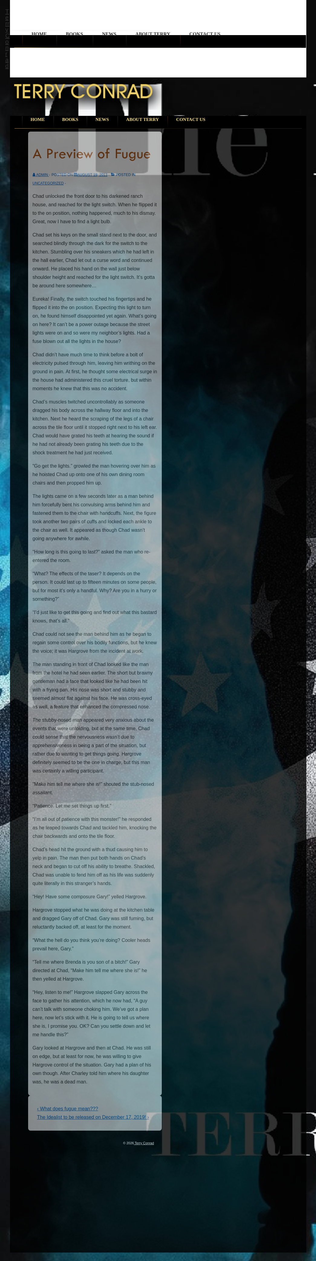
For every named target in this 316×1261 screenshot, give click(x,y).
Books (74, 34)
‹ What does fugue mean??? (67, 1108)
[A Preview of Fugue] (92, 175)
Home (39, 34)
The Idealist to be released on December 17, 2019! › (93, 1117)
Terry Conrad (7, 38)
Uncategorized (48, 183)
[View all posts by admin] (41, 175)
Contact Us (204, 34)
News (109, 34)
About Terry (152, 34)
